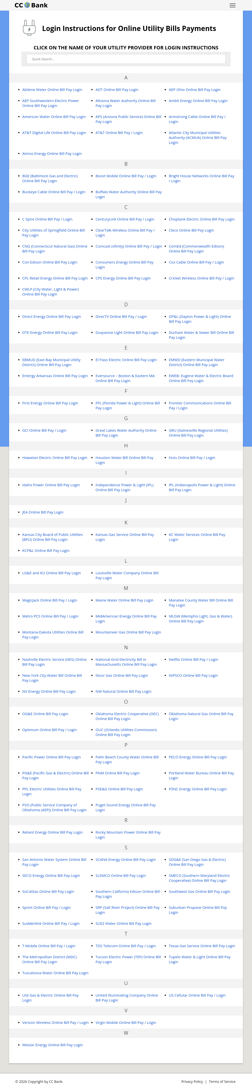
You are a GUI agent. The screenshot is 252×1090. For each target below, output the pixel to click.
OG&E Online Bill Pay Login (45, 713)
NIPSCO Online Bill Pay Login (193, 675)
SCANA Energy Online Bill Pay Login (125, 859)
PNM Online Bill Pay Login (117, 772)
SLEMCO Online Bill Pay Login (120, 875)
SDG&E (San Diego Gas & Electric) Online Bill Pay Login (197, 862)
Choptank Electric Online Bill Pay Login (202, 219)
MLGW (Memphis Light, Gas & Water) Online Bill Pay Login (200, 618)
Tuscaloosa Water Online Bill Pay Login (55, 972)
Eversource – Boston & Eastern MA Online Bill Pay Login (125, 378)
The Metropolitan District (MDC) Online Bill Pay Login (49, 959)
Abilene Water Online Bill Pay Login (52, 89)
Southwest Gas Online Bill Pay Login (199, 891)
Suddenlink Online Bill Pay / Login (51, 923)
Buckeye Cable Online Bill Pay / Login (53, 191)
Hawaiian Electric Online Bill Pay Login (54, 457)
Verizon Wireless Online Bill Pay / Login (55, 1022)
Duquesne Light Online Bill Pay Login (126, 332)
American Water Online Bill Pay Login (54, 116)
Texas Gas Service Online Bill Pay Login (202, 945)
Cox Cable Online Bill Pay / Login (196, 262)
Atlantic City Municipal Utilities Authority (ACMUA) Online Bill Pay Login (197, 137)
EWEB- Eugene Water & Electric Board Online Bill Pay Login (201, 378)
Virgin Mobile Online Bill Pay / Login (125, 1022)
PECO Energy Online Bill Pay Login (198, 756)
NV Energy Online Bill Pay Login (49, 691)
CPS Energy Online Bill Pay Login (123, 278)
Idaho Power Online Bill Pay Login (51, 484)
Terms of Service (222, 1081)
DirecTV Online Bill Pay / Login (121, 316)
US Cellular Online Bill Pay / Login (197, 995)
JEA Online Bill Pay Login (42, 512)
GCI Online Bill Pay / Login (44, 430)
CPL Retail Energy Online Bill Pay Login (55, 278)
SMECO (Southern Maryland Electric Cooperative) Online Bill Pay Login (199, 878)
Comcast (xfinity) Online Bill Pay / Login (128, 246)
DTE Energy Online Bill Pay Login (50, 332)
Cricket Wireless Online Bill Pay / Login (201, 278)
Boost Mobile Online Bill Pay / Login (125, 175)
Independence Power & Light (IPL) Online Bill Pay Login (124, 487)
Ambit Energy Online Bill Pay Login (198, 100)
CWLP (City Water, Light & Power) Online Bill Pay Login (50, 291)
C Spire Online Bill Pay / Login (47, 219)
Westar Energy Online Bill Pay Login (52, 1044)
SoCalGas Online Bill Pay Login (48, 891)
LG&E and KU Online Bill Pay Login (51, 572)
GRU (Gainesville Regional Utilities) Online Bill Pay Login (198, 433)
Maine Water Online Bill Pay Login (124, 600)
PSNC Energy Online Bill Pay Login (198, 788)
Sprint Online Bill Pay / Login (46, 907)
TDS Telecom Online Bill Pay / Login (125, 945)
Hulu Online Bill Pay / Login (192, 457)
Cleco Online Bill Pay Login (191, 230)
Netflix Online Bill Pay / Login (193, 659)
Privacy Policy (192, 1081)
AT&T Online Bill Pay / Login (119, 132)
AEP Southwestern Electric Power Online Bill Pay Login (50, 103)
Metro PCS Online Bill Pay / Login (50, 616)
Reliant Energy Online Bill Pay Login (52, 832)
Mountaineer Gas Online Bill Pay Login (128, 632)
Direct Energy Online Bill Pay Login (51, 316)
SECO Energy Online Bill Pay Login (51, 875)
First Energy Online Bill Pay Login (50, 402)
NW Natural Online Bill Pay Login (123, 691)
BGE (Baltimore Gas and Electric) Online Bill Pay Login (50, 178)
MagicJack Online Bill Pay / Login (49, 600)
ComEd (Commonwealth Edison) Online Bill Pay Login (196, 248)
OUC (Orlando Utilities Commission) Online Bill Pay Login (126, 732)
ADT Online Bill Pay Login (116, 89)
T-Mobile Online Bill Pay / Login (49, 945)
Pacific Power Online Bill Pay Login (51, 756)
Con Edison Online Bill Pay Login (50, 262)
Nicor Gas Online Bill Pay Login (121, 675)
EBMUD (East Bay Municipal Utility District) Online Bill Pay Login (51, 362)
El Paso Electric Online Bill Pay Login (126, 359)
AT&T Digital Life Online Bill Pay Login (54, 132)
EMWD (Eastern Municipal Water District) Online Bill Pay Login (196, 362)
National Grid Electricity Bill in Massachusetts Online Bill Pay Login (126, 662)
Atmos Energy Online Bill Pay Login (52, 153)
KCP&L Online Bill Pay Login (46, 550)
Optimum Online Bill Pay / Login (49, 729)
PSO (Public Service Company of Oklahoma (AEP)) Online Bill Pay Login (54, 807)
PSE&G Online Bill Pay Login (119, 788)
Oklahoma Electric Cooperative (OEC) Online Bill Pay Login (127, 716)
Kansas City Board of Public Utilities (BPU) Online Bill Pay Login (52, 537)
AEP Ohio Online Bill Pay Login (194, 89)
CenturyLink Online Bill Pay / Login (124, 219)
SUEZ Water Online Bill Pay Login (123, 923)
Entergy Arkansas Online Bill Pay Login (55, 375)
